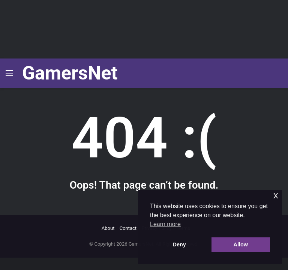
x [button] (275, 195)
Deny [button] (179, 245)
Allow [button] (241, 245)
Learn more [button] (165, 224)
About (108, 228)
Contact (128, 228)
